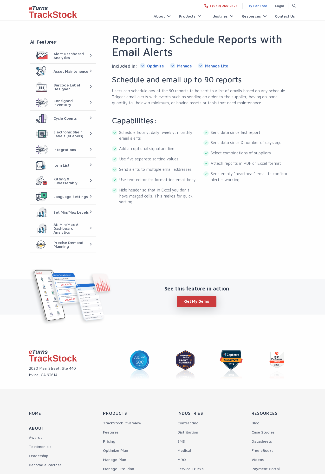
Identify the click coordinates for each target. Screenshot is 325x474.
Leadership (38, 456)
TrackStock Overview (122, 423)
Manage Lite (216, 66)
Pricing (109, 441)
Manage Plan (114, 459)
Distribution (187, 432)
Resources (251, 16)
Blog (256, 423)
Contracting (188, 423)
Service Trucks (190, 469)
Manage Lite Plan (118, 469)
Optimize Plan (115, 450)
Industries (219, 16)
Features (110, 432)
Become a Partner (45, 465)
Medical (184, 450)
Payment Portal (266, 469)
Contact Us (285, 16)
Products (188, 16)
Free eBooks (262, 450)
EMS (181, 441)
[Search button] (292, 6)
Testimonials (40, 446)
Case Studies (263, 432)
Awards (35, 437)
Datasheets (262, 441)
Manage (184, 66)
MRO (181, 459)
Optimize (155, 66)
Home (35, 413)
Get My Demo (196, 301)
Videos (258, 459)
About (160, 16)
